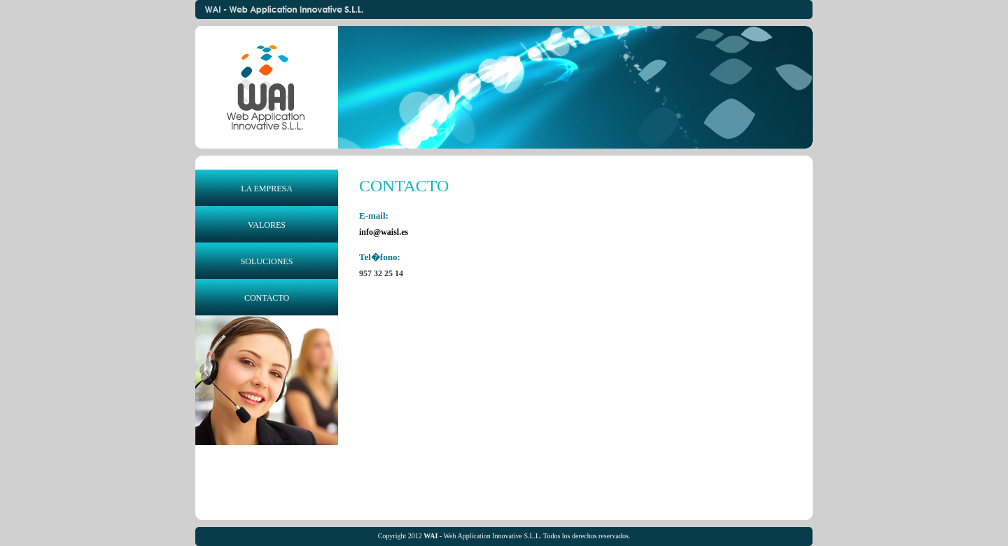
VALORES (267, 225)
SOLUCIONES (267, 261)
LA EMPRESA (267, 188)
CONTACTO (266, 298)
